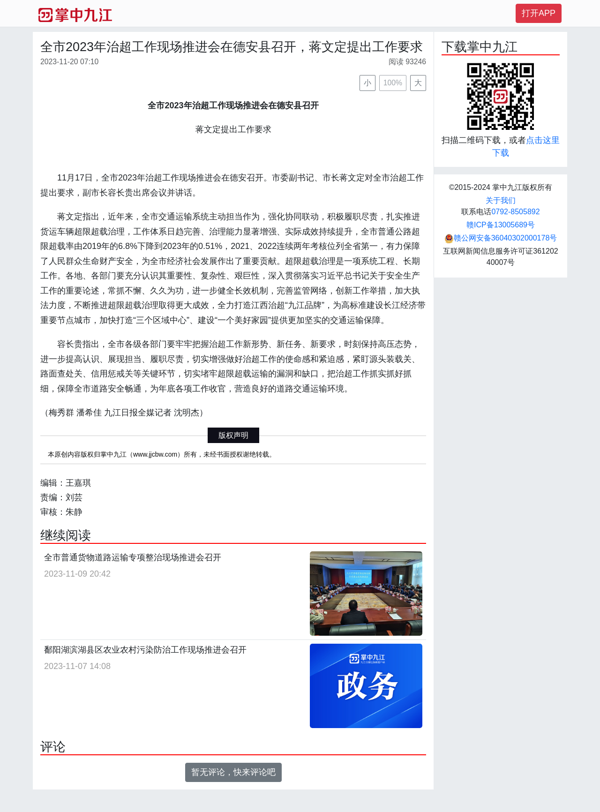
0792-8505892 (515, 212)
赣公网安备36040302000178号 (500, 238)
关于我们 (501, 200)
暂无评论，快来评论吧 (233, 772)
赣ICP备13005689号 (500, 225)
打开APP (538, 13)
